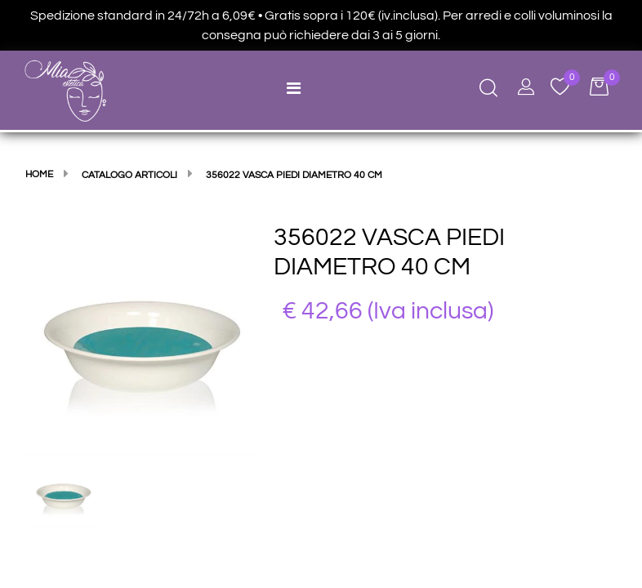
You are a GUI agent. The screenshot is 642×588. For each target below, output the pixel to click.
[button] (141, 338)
